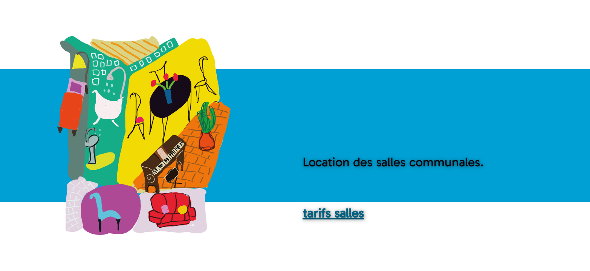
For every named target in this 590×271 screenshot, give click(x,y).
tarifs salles (333, 213)
